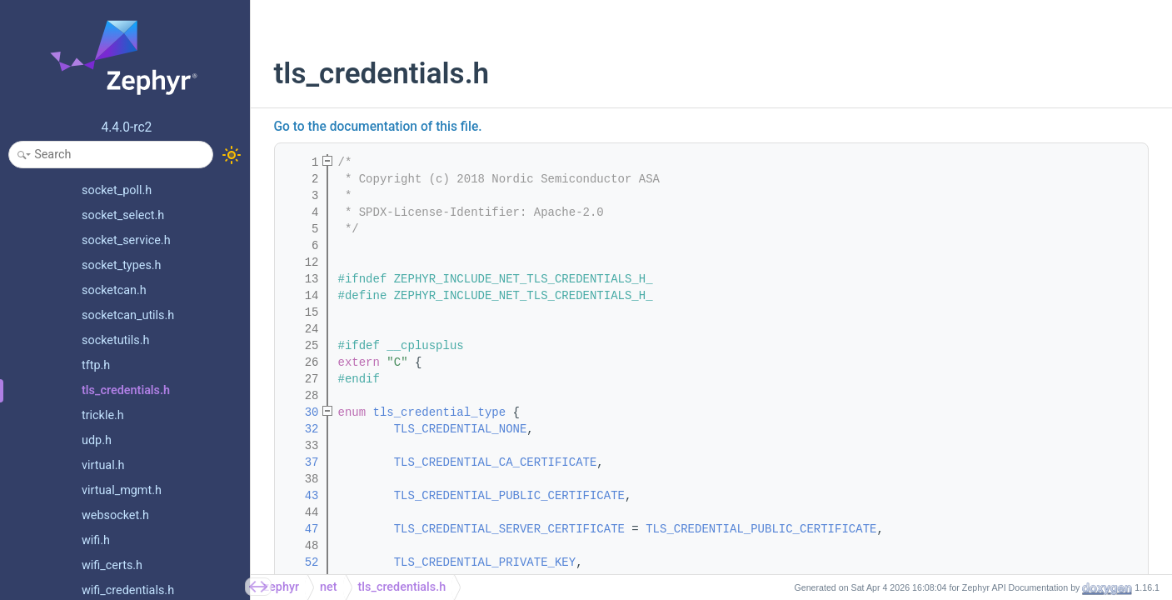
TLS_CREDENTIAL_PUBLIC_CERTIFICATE (509, 495)
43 (300, 495)
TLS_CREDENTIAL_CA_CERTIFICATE (495, 462)
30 (300, 412)
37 (300, 462)
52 (300, 562)
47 (300, 529)
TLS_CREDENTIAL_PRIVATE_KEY (485, 562)
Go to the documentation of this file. (378, 126)
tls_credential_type (439, 412)
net (328, 587)
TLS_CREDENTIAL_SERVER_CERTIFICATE (509, 529)
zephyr (281, 587)
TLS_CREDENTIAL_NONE (460, 429)
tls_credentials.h (402, 587)
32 (300, 429)
